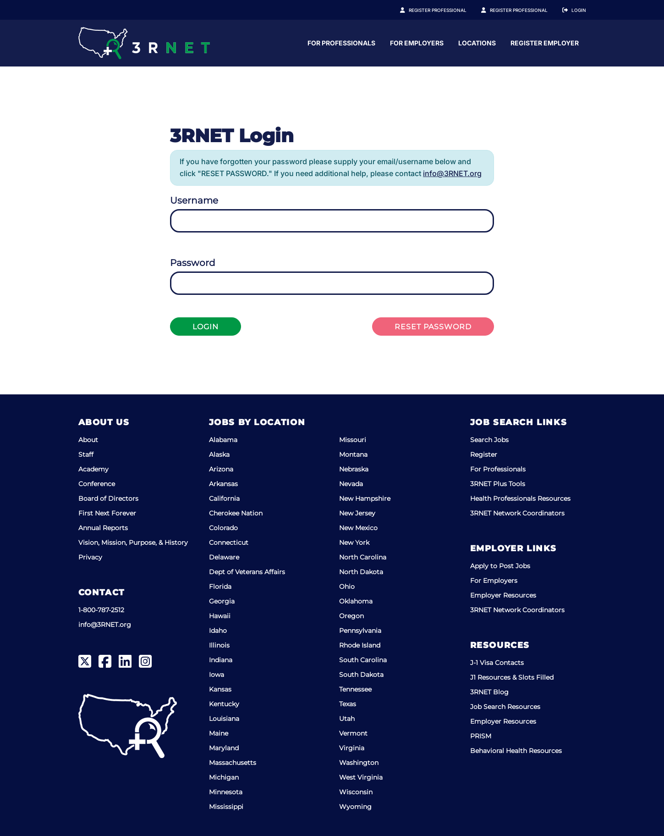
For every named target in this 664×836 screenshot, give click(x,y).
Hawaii (219, 616)
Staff (85, 454)
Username (194, 200)
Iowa (216, 674)
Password (192, 262)
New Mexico (358, 528)
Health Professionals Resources (520, 498)
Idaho (218, 630)
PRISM (480, 736)
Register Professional (448, 10)
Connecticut (228, 542)
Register (483, 454)
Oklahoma (356, 601)
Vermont (353, 733)
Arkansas (223, 484)
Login (578, 10)
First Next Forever (107, 513)
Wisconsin (356, 792)
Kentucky (224, 704)
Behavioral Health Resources (516, 751)
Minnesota (225, 792)
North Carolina (362, 557)
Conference (96, 484)
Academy (93, 469)
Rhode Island (359, 645)
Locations (567, 43)
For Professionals (432, 43)
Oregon (351, 616)
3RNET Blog (489, 692)
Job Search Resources (505, 707)
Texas (347, 704)
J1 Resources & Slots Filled (512, 677)
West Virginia (361, 777)
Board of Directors (108, 498)
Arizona (221, 469)
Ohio (347, 586)
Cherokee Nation (236, 513)
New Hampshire (364, 498)
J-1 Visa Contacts (497, 663)
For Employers (507, 43)
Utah (347, 718)
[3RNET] (144, 43)
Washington (359, 762)
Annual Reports (103, 528)
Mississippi (226, 807)
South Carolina (363, 660)
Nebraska (353, 469)
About (88, 440)
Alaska (219, 454)
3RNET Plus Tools (497, 484)
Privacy (90, 557)
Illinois (219, 645)
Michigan (224, 777)
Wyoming (355, 807)
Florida (220, 586)
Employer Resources (503, 595)
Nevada (351, 484)
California (224, 498)
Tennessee (355, 689)
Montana (353, 454)
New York (354, 542)
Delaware (224, 557)
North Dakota (361, 572)
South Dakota (361, 674)
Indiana (220, 660)
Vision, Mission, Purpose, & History (133, 542)
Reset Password (433, 326)
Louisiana (224, 718)
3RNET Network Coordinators (517, 513)
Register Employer (524, 10)
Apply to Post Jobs (500, 566)
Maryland (224, 748)
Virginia (351, 748)
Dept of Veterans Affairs (247, 572)
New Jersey (357, 513)
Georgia (222, 601)
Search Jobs (489, 440)
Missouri (352, 440)
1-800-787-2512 (101, 610)
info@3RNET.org (452, 173)
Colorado (223, 528)
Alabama (223, 440)
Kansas (220, 689)
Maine (218, 733)
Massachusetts (232, 762)
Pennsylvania (360, 630)
